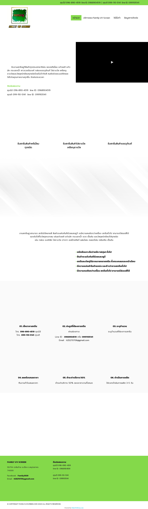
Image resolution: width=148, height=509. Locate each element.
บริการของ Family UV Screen (96, 17)
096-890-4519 (73, 2)
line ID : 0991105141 (61, 478)
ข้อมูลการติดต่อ (131, 17)
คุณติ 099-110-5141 (61, 475)
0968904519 (94, 2)
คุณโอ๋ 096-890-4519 (62, 465)
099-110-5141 (114, 2)
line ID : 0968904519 (61, 468)
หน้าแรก (76, 17)
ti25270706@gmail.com (77, 340)
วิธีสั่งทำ (117, 17)
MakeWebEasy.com (77, 508)
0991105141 (134, 2)
